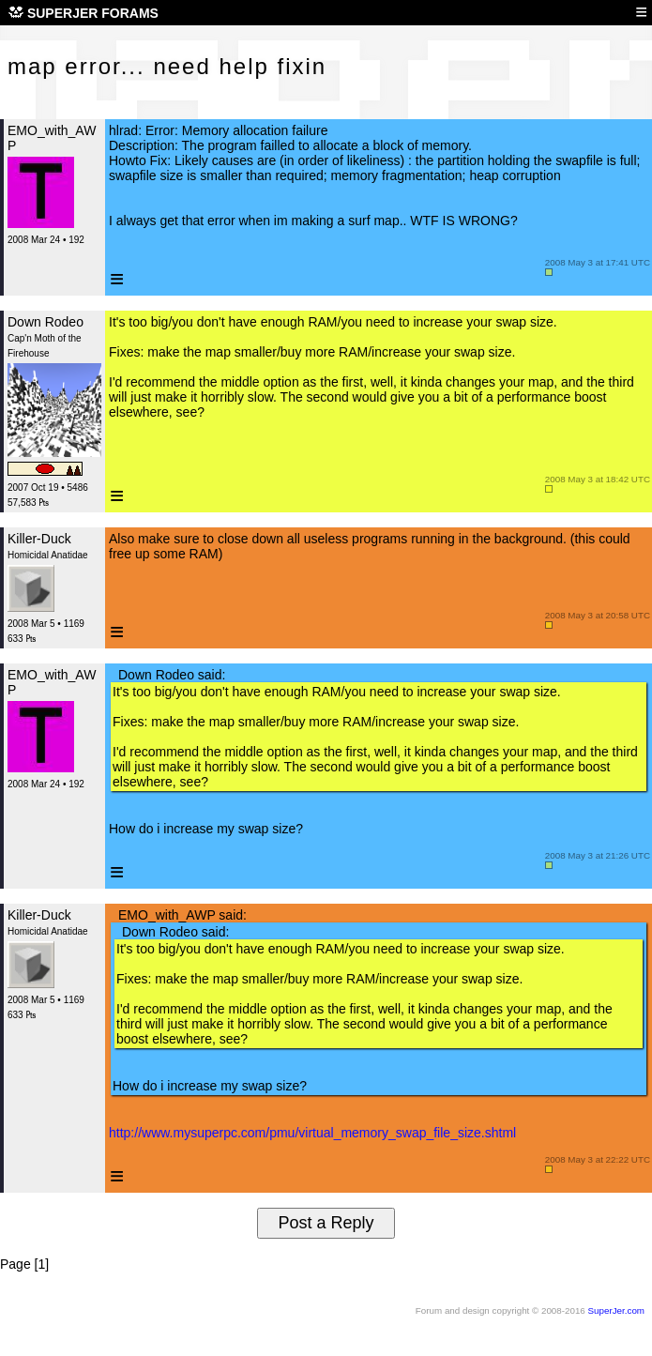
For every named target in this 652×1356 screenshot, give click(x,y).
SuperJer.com (616, 1310)
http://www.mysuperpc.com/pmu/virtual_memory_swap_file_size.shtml (312, 1132)
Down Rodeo (45, 321)
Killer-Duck (39, 538)
